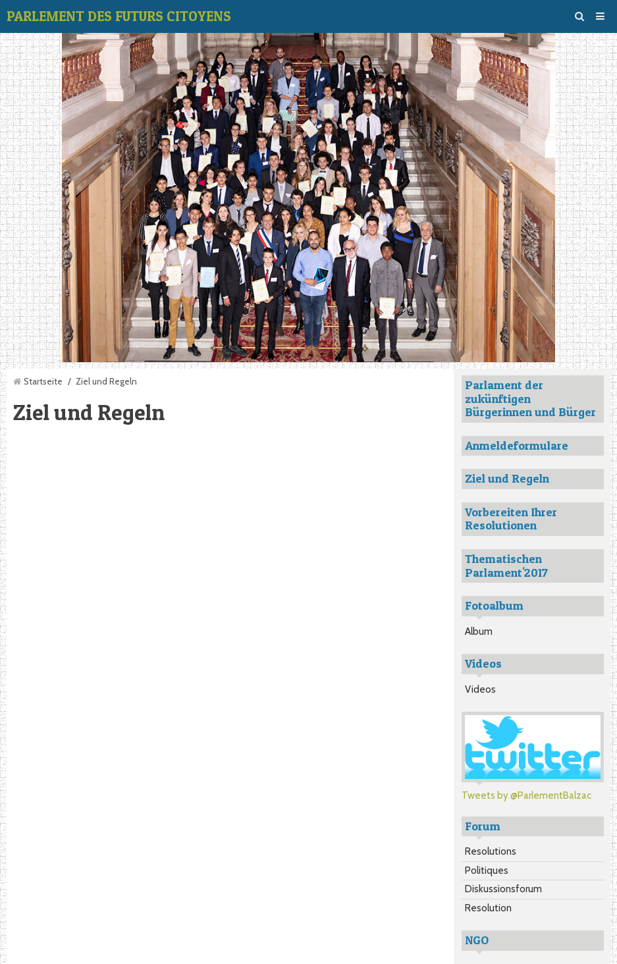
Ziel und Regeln (507, 478)
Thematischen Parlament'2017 (506, 565)
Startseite (43, 381)
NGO (477, 940)
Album (479, 631)
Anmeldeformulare (516, 445)
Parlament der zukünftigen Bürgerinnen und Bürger (530, 398)
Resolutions (490, 851)
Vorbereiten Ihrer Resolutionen (511, 519)
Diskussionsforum (503, 889)
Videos (480, 689)
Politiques (486, 870)
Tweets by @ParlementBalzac (526, 795)
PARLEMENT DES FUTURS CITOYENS (119, 16)
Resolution (488, 908)
